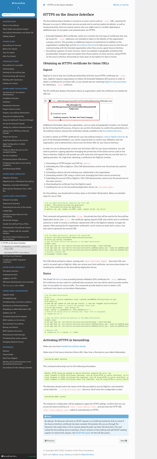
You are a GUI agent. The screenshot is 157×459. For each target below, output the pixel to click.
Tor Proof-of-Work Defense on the (16, 238)
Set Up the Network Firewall (13, 124)
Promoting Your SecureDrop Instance (17, 228)
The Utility (13, 285)
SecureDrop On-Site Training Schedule (17, 368)
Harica (58, 279)
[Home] (44, 5)
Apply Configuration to (14, 145)
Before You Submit (10, 49)
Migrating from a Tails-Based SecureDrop (18, 181)
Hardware (6, 102)
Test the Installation (10, 156)
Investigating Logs (9, 298)
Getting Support (9, 36)
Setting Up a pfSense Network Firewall (17, 127)
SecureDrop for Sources (12, 45)
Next (124, 441)
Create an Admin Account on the (15, 151)
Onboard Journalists (10, 200)
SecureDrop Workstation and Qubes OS (18, 33)
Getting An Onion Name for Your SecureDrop (15, 216)
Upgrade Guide (8, 295)
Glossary (6, 351)
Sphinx (55, 455)
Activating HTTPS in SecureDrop (16, 253)
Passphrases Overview (11, 105)
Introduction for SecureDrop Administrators (14, 94)
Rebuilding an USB (17, 309)
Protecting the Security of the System (17, 207)
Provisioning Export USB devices (15, 159)
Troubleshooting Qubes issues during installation (17, 164)
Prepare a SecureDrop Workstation (16, 113)
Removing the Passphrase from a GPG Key (17, 190)
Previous (49, 441)
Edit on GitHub (122, 5)
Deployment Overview (11, 204)
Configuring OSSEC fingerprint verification (14, 261)
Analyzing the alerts (10, 275)
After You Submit (9, 56)
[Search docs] (18, 15)
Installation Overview (11, 98)
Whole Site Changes (10, 220)
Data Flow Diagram (10, 358)
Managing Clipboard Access (13, 342)
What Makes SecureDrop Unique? (16, 29)
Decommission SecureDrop (13, 324)
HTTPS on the (13, 243)
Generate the (13, 116)
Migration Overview (10, 178)
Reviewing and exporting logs (14, 335)
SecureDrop (19, 6)
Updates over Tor (9, 313)
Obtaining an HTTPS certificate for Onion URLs (16, 248)
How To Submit (9, 53)
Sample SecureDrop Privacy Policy (16, 224)
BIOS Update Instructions (12, 331)
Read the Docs (88, 455)
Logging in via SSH (10, 278)
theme (67, 455)
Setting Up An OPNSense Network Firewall (16, 132)
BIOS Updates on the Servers (14, 320)
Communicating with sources (14, 76)
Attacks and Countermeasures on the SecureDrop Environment (17, 363)
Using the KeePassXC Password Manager (18, 120)
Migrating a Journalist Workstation (16, 185)
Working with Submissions (13, 80)
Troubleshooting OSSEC (12, 169)
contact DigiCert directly (114, 137)
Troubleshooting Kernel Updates (15, 316)
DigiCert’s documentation (115, 82)
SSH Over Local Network (12, 256)
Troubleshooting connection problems (17, 302)
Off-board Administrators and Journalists (18, 282)
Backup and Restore (10, 327)
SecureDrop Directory (86, 45)
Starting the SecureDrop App (14, 72)
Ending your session (10, 83)
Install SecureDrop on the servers (15, 140)
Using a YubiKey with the (16, 232)
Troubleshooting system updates (15, 338)
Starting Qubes (8, 69)
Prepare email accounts (11, 109)
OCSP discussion (83, 433)
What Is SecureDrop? (11, 25)
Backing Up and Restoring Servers (15, 306)
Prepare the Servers (10, 137)
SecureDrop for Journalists (13, 65)
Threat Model (8, 354)
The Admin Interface (10, 271)
